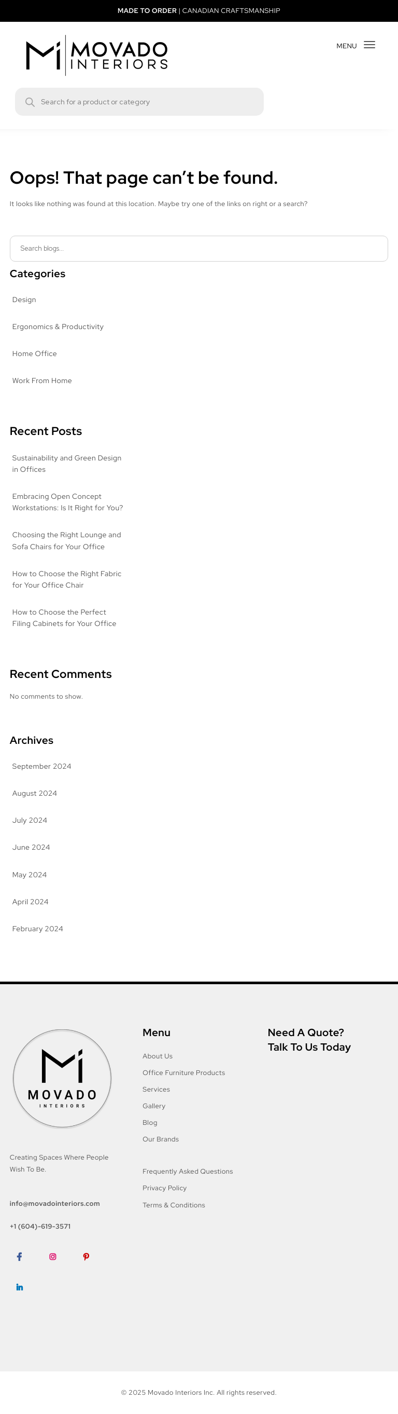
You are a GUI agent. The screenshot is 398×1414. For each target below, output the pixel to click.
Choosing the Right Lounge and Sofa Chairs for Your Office (67, 553)
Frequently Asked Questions (188, 1183)
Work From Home (42, 381)
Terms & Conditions (174, 1216)
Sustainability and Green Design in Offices (68, 464)
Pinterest (92, 1284)
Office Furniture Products (183, 1084)
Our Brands (161, 1150)
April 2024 (30, 913)
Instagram (60, 1284)
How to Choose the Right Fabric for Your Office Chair (67, 591)
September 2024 (41, 778)
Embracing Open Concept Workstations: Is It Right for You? (59, 508)
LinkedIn (23, 1314)
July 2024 (29, 832)
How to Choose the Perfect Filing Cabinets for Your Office (64, 630)
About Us (158, 1067)
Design (24, 300)
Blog (150, 1134)
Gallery (154, 1117)
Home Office (33, 354)
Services (157, 1101)
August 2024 (34, 805)
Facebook (25, 1284)
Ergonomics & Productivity (58, 327)
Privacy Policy (166, 1200)
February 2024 (37, 940)
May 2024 (29, 886)
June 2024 (30, 859)
